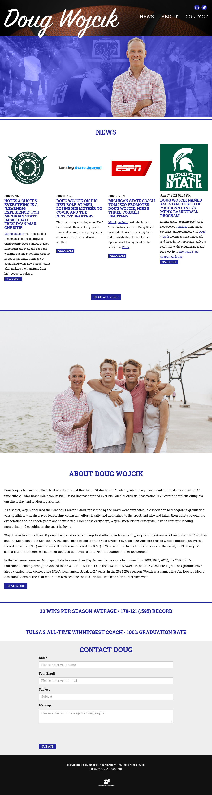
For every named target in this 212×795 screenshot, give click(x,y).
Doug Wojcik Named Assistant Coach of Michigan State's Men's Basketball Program (181, 208)
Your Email (47, 673)
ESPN (125, 247)
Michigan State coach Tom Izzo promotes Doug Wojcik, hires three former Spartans (131, 208)
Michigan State (14, 234)
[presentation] (68, 733)
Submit (47, 746)
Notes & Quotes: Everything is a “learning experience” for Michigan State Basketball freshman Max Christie (21, 214)
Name (43, 658)
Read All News (106, 297)
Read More (13, 279)
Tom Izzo (181, 227)
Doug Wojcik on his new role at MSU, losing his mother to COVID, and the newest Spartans (79, 208)
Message (45, 705)
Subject (44, 689)
